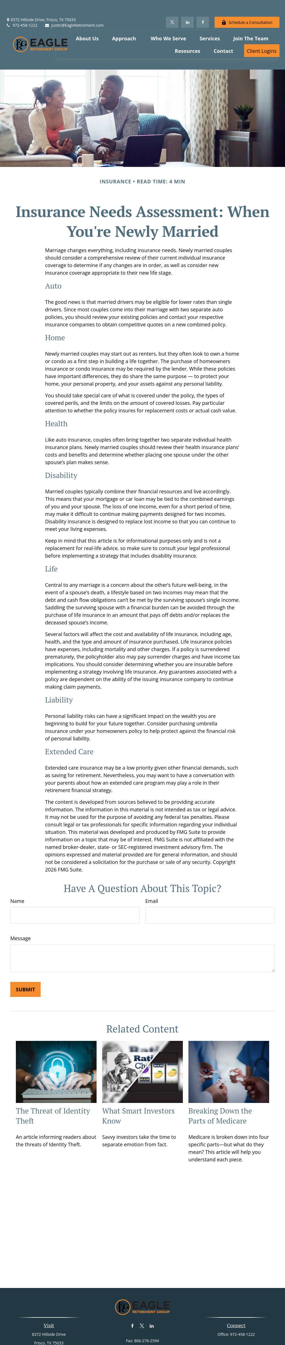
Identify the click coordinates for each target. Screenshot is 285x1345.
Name (17, 876)
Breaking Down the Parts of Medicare (220, 1091)
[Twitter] (172, 5)
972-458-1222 (21, 8)
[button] (87, 21)
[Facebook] (202, 5)
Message (20, 913)
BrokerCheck (199, 1339)
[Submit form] (25, 964)
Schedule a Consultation (247, 5)
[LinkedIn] (187, 5)
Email (151, 876)
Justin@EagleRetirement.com (74, 8)
